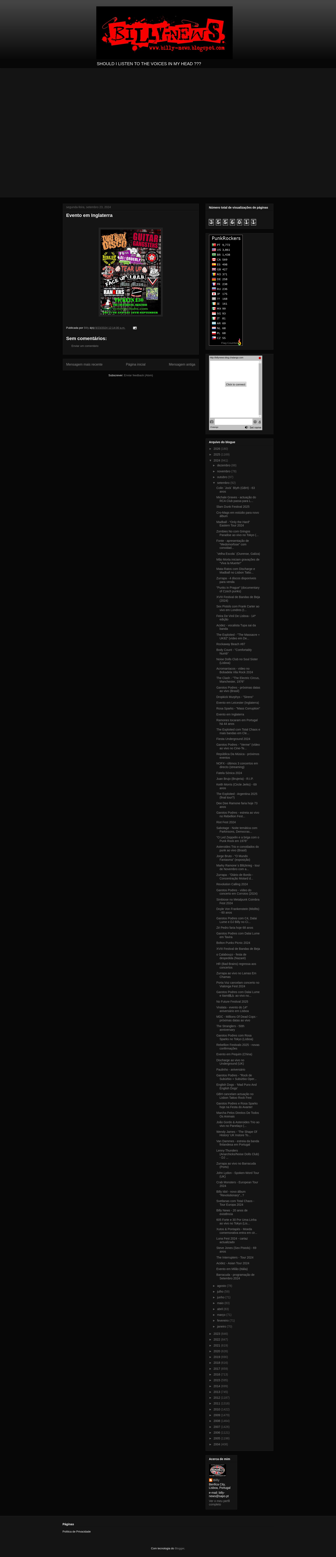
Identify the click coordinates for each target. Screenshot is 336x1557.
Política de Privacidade (77, 1531)
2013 (217, 1392)
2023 (217, 1333)
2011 (217, 1403)
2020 (217, 1351)
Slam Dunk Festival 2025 (232, 506)
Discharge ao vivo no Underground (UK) (230, 1061)
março (221, 1314)
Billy (216, 1480)
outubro (222, 477)
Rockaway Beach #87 (230, 644)
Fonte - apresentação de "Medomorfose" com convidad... (232, 544)
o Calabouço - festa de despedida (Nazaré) (231, 956)
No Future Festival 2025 (232, 1001)
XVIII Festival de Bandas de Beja (238, 948)
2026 (217, 448)
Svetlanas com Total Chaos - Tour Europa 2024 (235, 1202)
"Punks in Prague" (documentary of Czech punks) (237, 589)
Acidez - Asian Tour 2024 (232, 1263)
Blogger (179, 1548)
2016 (217, 1374)
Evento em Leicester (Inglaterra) (237, 702)
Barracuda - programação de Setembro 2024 (235, 1276)
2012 (217, 1397)
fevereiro (223, 1320)
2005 (217, 1438)
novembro (224, 471)
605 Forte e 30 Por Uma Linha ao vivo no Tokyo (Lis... (236, 1221)
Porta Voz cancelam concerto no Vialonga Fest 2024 (237, 984)
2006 (217, 1432)
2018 (217, 1362)
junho (221, 1297)
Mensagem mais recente (84, 364)
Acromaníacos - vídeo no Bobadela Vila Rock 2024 (234, 670)
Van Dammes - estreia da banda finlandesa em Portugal (237, 1142)
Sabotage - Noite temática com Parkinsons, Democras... (236, 829)
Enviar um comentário (85, 345)
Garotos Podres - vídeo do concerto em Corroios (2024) (236, 891)
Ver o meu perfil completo (219, 1502)
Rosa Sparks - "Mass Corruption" (238, 708)
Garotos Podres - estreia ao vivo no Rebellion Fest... (237, 814)
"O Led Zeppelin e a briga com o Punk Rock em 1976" (237, 839)
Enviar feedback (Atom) (138, 375)
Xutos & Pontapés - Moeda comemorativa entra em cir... (236, 1230)
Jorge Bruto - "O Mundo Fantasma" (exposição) (233, 857)
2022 (217, 1339)
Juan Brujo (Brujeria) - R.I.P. (234, 778)
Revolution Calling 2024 (232, 884)
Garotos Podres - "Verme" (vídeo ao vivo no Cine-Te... (238, 746)
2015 (217, 1380)
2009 (217, 1415)
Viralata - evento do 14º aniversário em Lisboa (232, 1009)
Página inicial (136, 364)
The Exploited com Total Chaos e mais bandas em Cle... (238, 731)
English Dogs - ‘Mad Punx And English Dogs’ (236, 1086)
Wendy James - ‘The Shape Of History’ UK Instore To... (236, 1133)
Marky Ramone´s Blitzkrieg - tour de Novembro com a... (238, 867)
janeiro (222, 1326)
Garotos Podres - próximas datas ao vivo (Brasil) (238, 689)
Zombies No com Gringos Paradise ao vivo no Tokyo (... (237, 533)
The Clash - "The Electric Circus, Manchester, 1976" (238, 679)
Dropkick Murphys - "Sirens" (234, 697)
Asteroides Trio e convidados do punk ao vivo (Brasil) (237, 848)
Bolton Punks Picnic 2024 (233, 942)
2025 (217, 454)
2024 (217, 460)
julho (220, 1291)
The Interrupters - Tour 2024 (234, 1257)
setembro (223, 482)
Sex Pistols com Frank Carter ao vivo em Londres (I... (237, 608)
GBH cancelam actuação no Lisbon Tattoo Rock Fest (234, 1095)
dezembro (224, 465)
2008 (217, 1421)
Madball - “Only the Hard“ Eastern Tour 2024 (233, 523)
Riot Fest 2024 (226, 822)
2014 (217, 1386)
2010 (217, 1409)
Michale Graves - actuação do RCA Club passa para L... (236, 499)
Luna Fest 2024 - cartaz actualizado (232, 1240)
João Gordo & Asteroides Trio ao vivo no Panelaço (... (237, 1123)
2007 (217, 1427)
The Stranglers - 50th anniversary (230, 1027)
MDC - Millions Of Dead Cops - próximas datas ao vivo (236, 1018)
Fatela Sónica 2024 (229, 773)
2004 (217, 1444)
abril (220, 1309)
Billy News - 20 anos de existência (231, 1212)
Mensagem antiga (182, 364)
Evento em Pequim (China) (234, 1054)
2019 (217, 1357)
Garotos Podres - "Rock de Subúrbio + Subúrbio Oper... (236, 1077)
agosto (222, 1285)
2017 (217, 1368)
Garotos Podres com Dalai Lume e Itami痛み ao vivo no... (238, 993)
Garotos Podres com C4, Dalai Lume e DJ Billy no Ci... (236, 920)
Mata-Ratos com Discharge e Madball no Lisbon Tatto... (235, 570)
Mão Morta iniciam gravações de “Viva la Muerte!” (237, 561)
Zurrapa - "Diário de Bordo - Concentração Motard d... (234, 876)
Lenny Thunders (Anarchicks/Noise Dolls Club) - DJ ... (237, 1154)
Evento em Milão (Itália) (232, 1269)
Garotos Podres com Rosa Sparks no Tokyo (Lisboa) (234, 1037)
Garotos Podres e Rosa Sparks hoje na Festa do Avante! (237, 1105)
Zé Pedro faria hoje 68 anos (234, 927)
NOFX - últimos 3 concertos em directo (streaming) (237, 765)
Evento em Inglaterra (230, 714)
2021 (217, 1345)
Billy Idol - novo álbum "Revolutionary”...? (230, 1193)
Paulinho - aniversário (230, 1069)
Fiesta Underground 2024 (233, 739)
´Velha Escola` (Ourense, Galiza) (238, 553)
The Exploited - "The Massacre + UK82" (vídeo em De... (238, 636)
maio (220, 1303)
